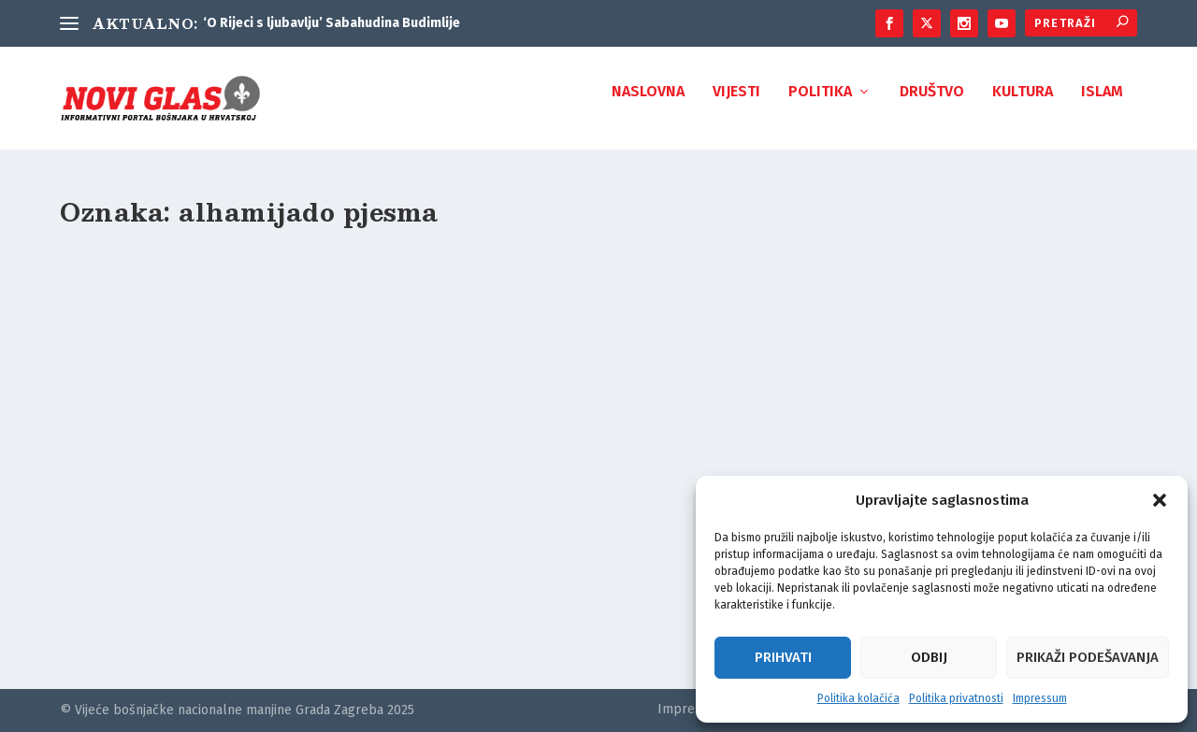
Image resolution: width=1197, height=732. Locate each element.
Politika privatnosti (956, 698)
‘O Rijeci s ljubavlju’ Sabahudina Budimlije (331, 23)
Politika (820, 105)
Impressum (1040, 698)
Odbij (929, 657)
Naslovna (648, 105)
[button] (1159, 500)
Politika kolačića (858, 698)
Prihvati (783, 657)
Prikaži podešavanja (1088, 657)
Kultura (1022, 105)
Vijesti (736, 105)
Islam (1102, 105)
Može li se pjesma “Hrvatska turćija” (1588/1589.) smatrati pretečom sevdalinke (225, 520)
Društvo (932, 105)
